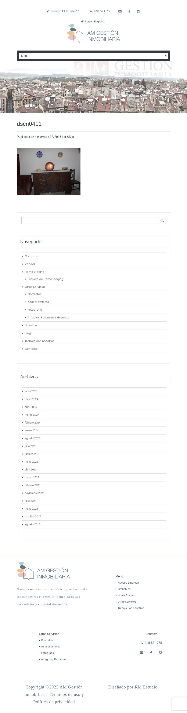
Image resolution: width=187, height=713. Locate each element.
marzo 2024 (32, 414)
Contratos (35, 294)
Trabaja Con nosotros (131, 608)
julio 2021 (30, 500)
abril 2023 (31, 469)
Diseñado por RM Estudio (132, 687)
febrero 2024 (32, 422)
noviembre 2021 (34, 493)
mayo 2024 (31, 399)
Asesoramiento (38, 302)
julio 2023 (30, 446)
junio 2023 (31, 453)
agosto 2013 (32, 524)
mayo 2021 (31, 508)
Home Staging (34, 272)
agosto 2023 (32, 438)
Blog (28, 333)
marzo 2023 (32, 477)
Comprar (31, 256)
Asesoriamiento (51, 646)
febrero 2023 (32, 485)
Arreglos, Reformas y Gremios (48, 317)
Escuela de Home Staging (45, 279)
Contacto (31, 349)
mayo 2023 (31, 461)
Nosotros (31, 325)
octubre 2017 (33, 516)
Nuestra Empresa (128, 582)
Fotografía (35, 310)
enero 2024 (31, 430)
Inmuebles (124, 589)
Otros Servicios (35, 287)
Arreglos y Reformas (53, 659)
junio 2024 (31, 391)
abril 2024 (31, 407)
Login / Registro (92, 21)
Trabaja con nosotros (39, 341)
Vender (30, 264)
